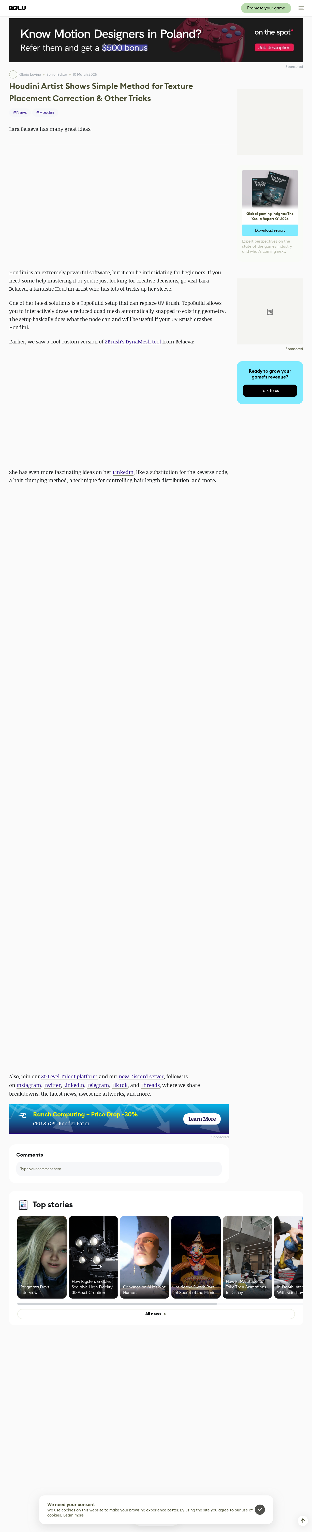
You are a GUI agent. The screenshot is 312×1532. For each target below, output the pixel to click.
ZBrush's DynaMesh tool (133, 341)
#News (20, 112)
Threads (150, 1085)
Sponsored (220, 1137)
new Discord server (141, 1076)
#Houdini (45, 112)
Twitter (52, 1085)
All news (156, 1314)
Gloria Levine (30, 74)
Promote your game (266, 8)
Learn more (73, 1515)
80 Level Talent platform (69, 1076)
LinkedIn (123, 472)
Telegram (98, 1085)
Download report (270, 230)
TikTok (120, 1085)
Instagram (29, 1085)
